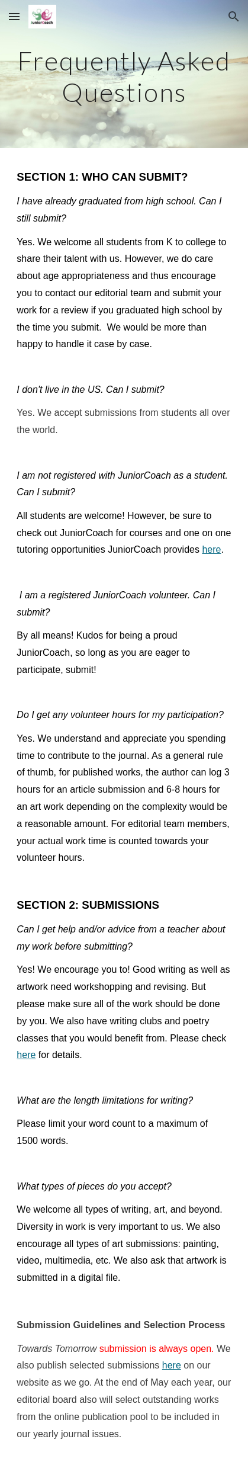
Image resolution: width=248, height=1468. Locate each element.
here (211, 549)
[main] (124, 74)
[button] (14, 16)
